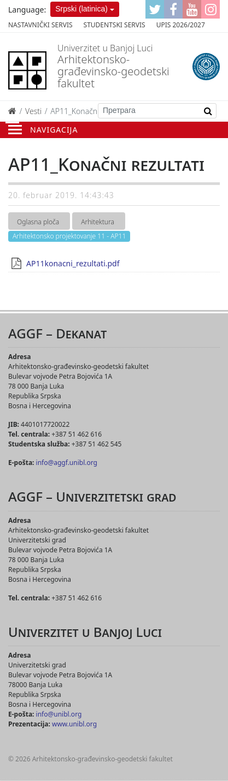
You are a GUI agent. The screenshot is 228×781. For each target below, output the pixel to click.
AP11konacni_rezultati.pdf (73, 263)
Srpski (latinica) (81, 8)
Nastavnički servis (40, 24)
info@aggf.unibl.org (66, 462)
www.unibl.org (74, 724)
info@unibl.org (59, 714)
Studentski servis (114, 24)
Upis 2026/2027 (180, 24)
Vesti (33, 111)
